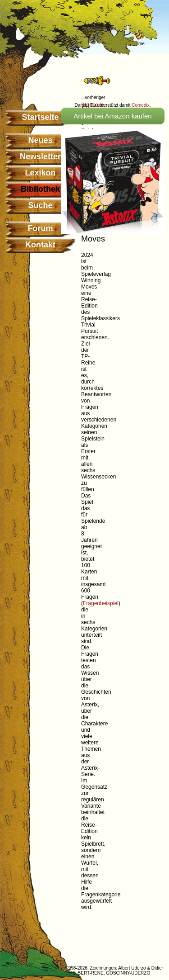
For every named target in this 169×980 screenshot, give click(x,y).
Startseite (40, 117)
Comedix (140, 105)
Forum (40, 228)
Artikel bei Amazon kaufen (112, 116)
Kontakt (40, 244)
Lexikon (40, 172)
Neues (40, 140)
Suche (40, 205)
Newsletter (40, 156)
